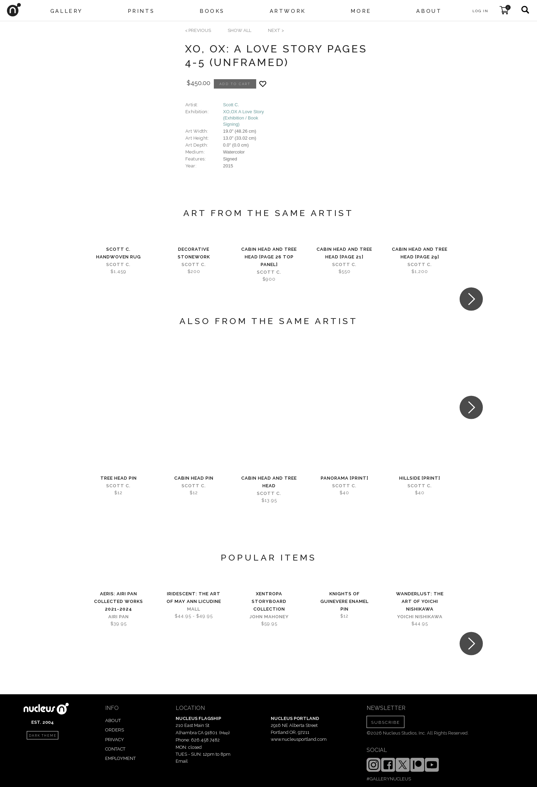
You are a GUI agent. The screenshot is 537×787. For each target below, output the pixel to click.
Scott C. (231, 104)
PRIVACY (114, 739)
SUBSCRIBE (385, 722)
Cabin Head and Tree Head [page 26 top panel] (269, 257)
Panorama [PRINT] (344, 478)
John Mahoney (269, 616)
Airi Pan (118, 616)
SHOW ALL (239, 30)
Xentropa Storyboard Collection (269, 601)
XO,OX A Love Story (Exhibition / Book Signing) (243, 118)
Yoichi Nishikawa (420, 616)
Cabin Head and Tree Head (269, 481)
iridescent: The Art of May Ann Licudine (194, 597)
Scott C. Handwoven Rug (118, 253)
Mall (193, 609)
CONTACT (115, 749)
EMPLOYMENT (120, 758)
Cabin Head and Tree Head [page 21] (344, 253)
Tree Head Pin (118, 478)
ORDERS (114, 729)
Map (224, 732)
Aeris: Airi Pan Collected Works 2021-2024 (118, 601)
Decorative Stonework (194, 253)
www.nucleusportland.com (299, 739)
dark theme (43, 735)
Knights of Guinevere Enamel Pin (344, 601)
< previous (198, 30)
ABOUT (113, 720)
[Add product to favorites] (263, 84)
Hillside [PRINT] (419, 478)
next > (276, 30)
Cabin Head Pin (193, 478)
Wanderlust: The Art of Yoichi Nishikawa (420, 601)
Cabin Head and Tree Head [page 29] (419, 253)
